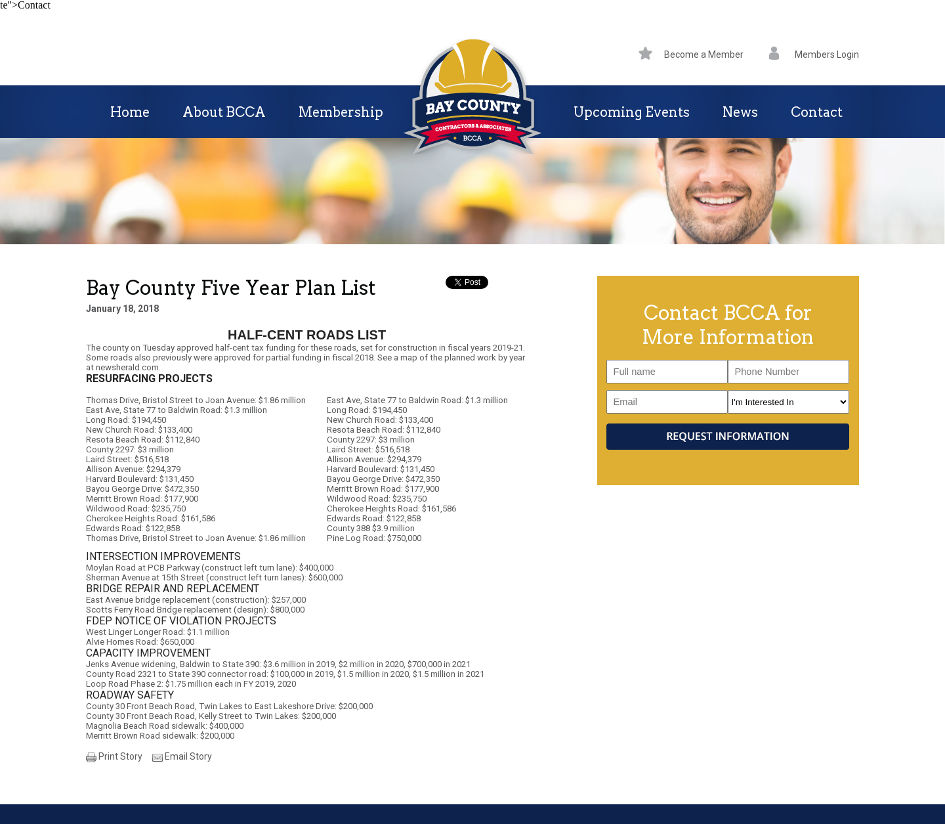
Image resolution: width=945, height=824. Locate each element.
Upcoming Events (632, 112)
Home (130, 112)
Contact (817, 112)
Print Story (120, 756)
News (740, 112)
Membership (341, 112)
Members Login (814, 54)
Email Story (188, 756)
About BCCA (224, 112)
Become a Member (691, 54)
